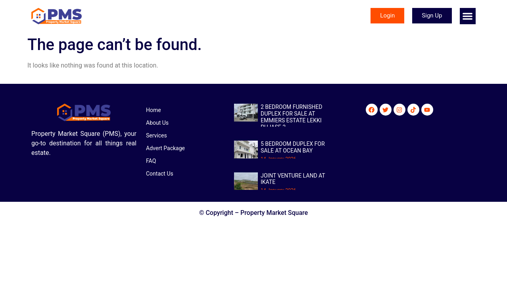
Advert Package (165, 148)
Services (156, 135)
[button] (468, 16)
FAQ (151, 161)
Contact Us (159, 173)
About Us (157, 123)
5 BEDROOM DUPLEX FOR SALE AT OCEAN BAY (293, 147)
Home (153, 110)
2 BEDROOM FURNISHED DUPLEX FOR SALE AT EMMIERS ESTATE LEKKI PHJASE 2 (291, 117)
